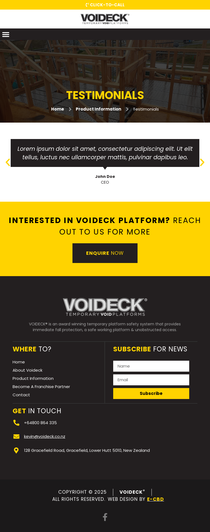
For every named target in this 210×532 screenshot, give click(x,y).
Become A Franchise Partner (41, 386)
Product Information (98, 109)
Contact (21, 395)
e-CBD (155, 499)
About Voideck (27, 370)
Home (57, 109)
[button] (5, 34)
